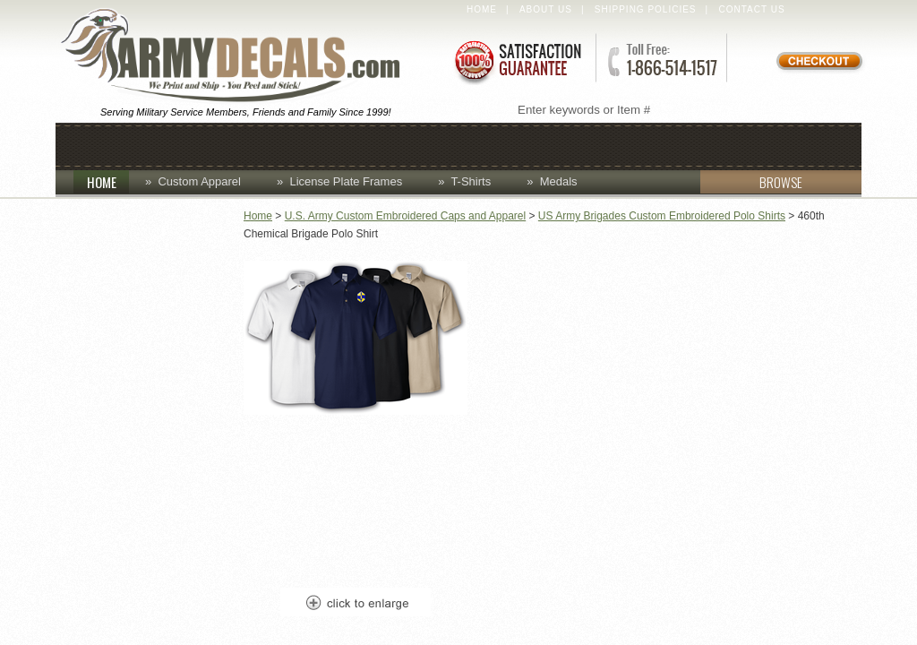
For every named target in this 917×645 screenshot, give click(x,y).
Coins (259, 145)
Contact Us (752, 9)
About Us (545, 9)
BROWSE (751, 182)
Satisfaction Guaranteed (516, 60)
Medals (559, 181)
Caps (187, 145)
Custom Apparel (380, 145)
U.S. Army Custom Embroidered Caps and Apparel (405, 216)
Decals (507, 145)
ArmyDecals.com (238, 56)
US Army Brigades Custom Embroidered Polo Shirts (661, 216)
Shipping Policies (646, 9)
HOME (108, 182)
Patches (715, 145)
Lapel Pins (608, 145)
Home (482, 9)
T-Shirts (470, 181)
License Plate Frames (345, 181)
